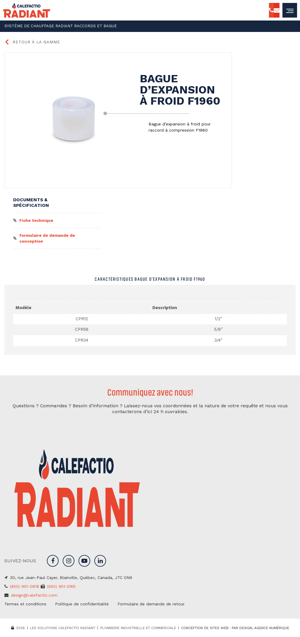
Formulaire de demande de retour (151, 603)
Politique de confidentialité (82, 603)
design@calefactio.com (34, 594)
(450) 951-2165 (61, 585)
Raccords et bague (82, 26)
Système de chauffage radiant (34, 26)
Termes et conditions (25, 603)
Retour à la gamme (29, 41)
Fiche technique (33, 219)
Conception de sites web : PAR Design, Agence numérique (235, 627)
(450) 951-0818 (24, 585)
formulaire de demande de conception (44, 237)
